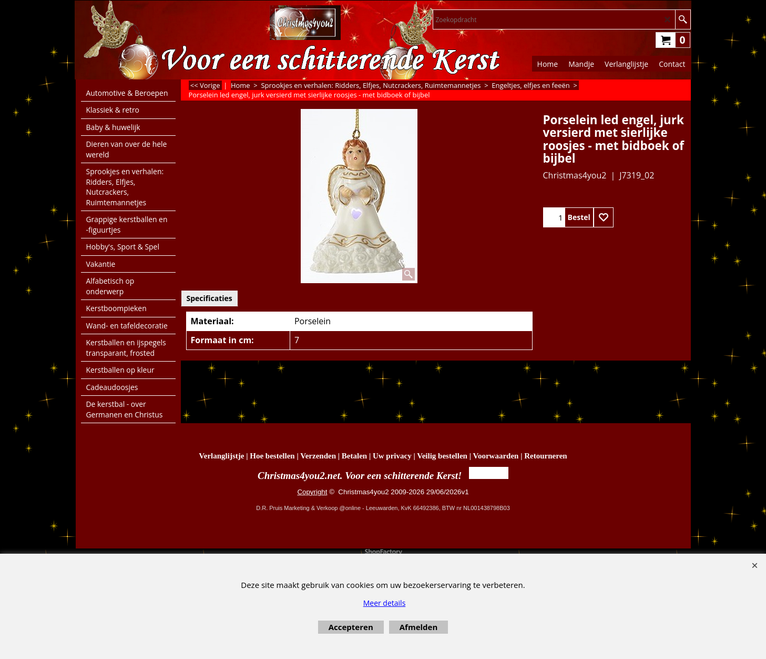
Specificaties (209, 298)
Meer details (384, 603)
